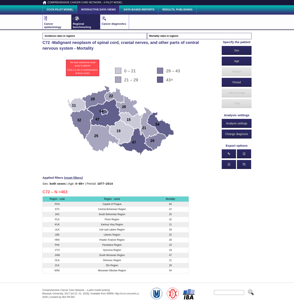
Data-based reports (139, 9)
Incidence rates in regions (60, 36)
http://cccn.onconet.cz (127, 293)
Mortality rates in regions (163, 36)
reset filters (73, 177)
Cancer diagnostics (114, 20)
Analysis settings (236, 123)
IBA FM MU (68, 297)
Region (236, 71)
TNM (237, 103)
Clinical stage (236, 93)
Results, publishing (177, 9)
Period (237, 82)
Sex (236, 50)
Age (236, 61)
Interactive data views (98, 9)
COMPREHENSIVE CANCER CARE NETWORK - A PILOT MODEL (85, 2)
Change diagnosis (236, 134)
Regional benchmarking (83, 22)
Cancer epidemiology (54, 22)
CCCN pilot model (60, 9)
